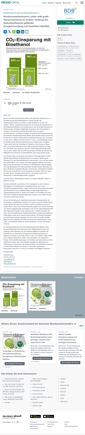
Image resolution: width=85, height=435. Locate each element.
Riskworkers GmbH (39, 390)
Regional (58, 3)
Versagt (7, 402)
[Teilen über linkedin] (22, 31)
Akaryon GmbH (37, 384)
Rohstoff (63, 392)
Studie (62, 382)
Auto (69, 54)
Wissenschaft (64, 385)
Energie (69, 50)
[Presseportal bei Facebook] (12, 422)
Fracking (63, 388)
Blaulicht (51, 3)
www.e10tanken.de (10, 263)
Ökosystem (64, 401)
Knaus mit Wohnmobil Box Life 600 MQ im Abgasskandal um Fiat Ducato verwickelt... (13, 392)
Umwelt (60, 58)
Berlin (5, 115)
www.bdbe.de (8, 261)
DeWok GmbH (37, 405)
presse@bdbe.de (9, 259)
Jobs (65, 424)
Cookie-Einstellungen (71, 426)
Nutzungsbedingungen (37, 424)
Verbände (61, 50)
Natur (62, 398)
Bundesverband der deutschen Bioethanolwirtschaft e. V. (22, 13)
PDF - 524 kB (19, 103)
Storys (44, 3)
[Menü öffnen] (82, 2)
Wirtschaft (77, 54)
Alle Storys (70, 18)
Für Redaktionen (52, 422)
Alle (81, 326)
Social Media (34, 428)
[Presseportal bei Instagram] (17, 422)
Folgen (70, 22)
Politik (79, 58)
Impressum (33, 422)
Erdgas (62, 395)
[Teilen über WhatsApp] (14, 31)
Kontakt (66, 422)
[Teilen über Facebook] (5, 31)
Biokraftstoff (61, 54)
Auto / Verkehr (70, 58)
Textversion (50, 424)
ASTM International (39, 387)
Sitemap (49, 426)
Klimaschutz (28, 110)
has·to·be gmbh (37, 394)
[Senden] (27, 31)
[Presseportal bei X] (14, 422)
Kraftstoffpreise (63, 47)
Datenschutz (34, 426)
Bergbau (63, 379)
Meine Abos (67, 3)
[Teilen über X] (9, 31)
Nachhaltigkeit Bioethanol (14, 363)
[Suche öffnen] (76, 2)
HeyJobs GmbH (38, 402)
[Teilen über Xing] (18, 31)
